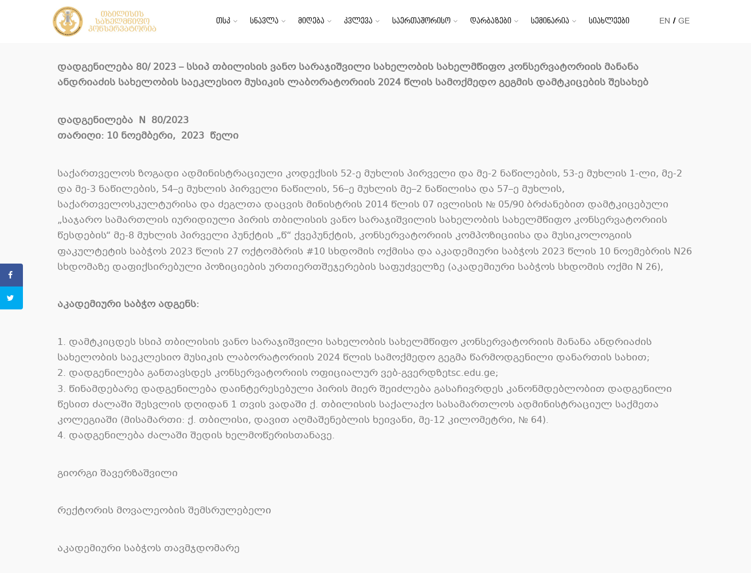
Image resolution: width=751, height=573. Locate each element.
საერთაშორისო (421, 21)
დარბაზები (490, 21)
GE (684, 21)
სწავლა (264, 21)
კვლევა (358, 21)
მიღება (311, 21)
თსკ (223, 21)
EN (664, 21)
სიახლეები (609, 21)
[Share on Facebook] (11, 275)
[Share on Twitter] (11, 297)
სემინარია (550, 21)
